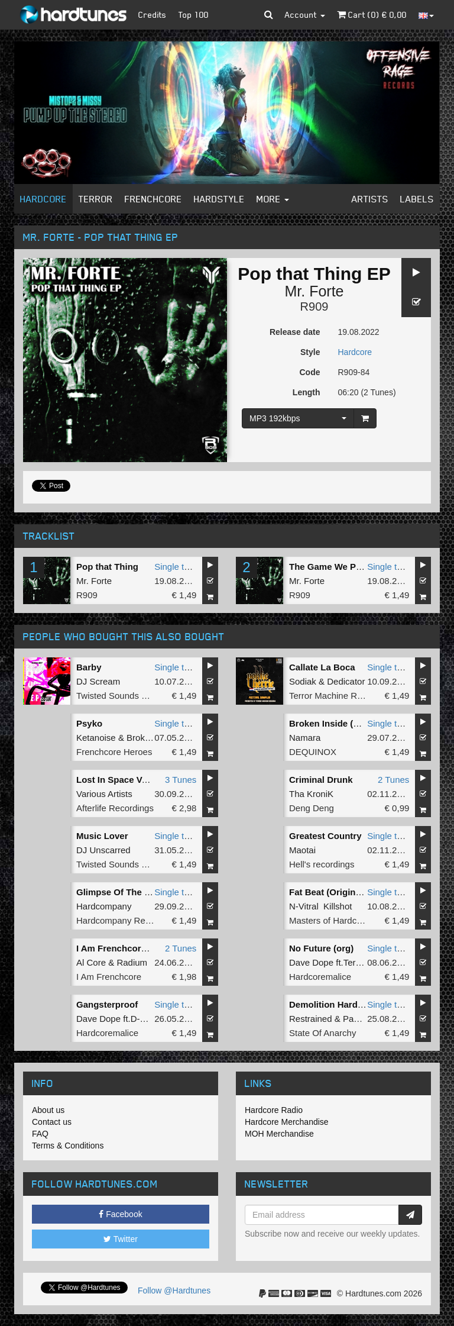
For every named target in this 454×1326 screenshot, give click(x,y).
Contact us (52, 1122)
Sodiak (302, 681)
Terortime (362, 962)
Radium (131, 962)
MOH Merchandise (279, 1133)
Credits (152, 14)
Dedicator (346, 681)
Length (306, 392)
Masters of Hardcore (329, 920)
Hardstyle (219, 199)
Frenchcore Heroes (114, 752)
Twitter (120, 1239)
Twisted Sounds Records (125, 696)
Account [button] (305, 14)
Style (310, 352)
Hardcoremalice (320, 977)
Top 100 (194, 14)
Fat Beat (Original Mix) (336, 892)
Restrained (310, 1019)
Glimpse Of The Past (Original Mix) (149, 892)
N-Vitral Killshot (320, 906)
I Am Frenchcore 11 (117, 948)
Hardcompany (103, 906)
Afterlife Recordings (115, 808)
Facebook (120, 1214)
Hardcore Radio (274, 1110)
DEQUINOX (312, 752)
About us (48, 1110)
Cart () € (372, 14)
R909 (314, 306)
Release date (295, 332)
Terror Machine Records (336, 696)
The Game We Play (328, 567)
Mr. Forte (313, 291)
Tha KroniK (311, 794)
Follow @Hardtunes (174, 1290)
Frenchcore (153, 199)
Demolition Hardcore (333, 1004)
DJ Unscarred (103, 850)
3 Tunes (180, 780)
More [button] (273, 199)
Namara (304, 738)
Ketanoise (96, 738)
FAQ (40, 1133)
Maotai (302, 850)
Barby (89, 667)
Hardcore (43, 199)
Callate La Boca (322, 667)
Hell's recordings (321, 864)
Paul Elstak (365, 1019)
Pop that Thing (107, 567)
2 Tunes (393, 780)
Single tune (176, 567)
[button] (268, 15)
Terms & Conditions (67, 1145)
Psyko (89, 723)
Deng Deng (311, 808)
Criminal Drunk (321, 780)
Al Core (91, 962)
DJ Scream (98, 681)
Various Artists (104, 794)
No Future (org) (321, 948)
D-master (149, 1019)
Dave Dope (311, 962)
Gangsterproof (107, 1004)
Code (310, 372)
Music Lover (102, 836)
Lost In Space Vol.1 (116, 780)
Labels (417, 199)
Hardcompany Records (121, 920)
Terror (96, 199)
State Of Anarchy (322, 1033)
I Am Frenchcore (108, 977)
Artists (370, 199)
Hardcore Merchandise (287, 1122)
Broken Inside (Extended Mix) (351, 723)
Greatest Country (325, 836)
